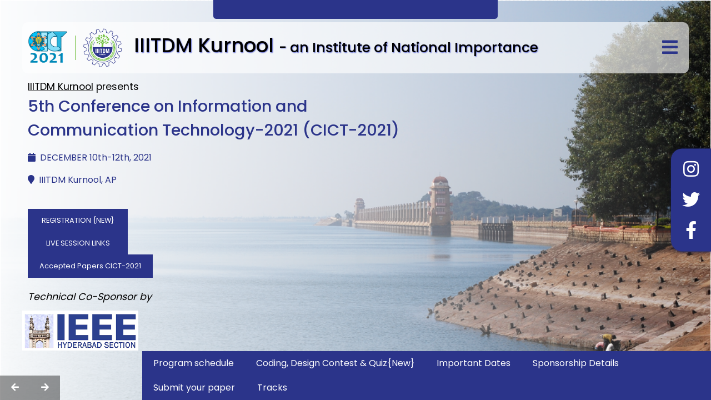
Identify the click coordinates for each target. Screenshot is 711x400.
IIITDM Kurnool (60, 86)
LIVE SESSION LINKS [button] (78, 243)
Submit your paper (194, 387)
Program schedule (193, 363)
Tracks (272, 387)
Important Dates (473, 363)
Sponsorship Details (576, 363)
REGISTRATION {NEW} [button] (78, 220)
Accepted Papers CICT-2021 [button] (90, 266)
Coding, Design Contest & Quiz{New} (335, 363)
